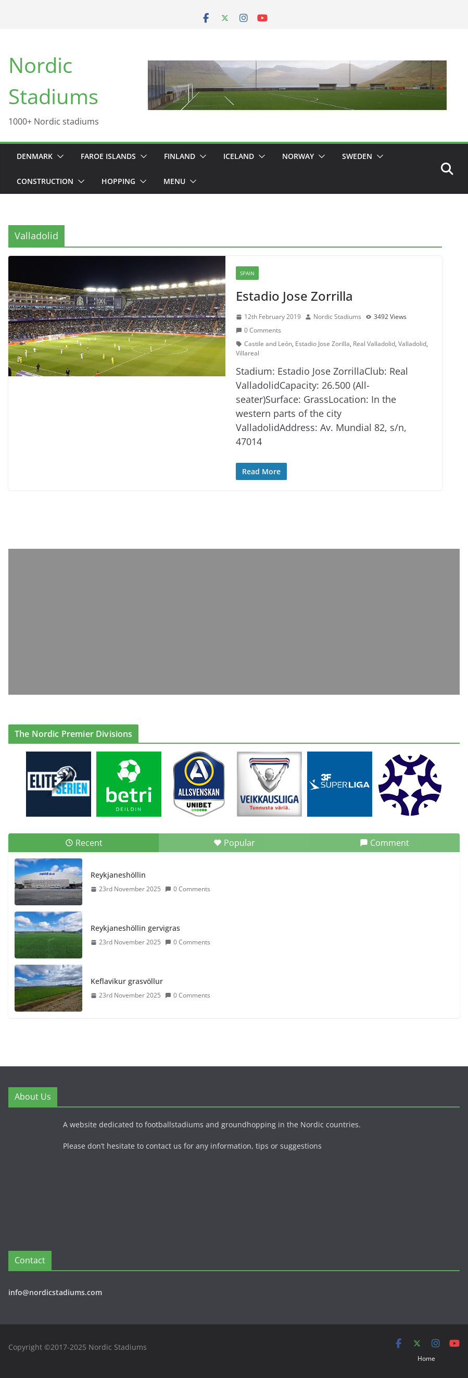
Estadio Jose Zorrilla (294, 295)
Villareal (247, 353)
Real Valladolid (374, 343)
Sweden (357, 156)
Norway (298, 156)
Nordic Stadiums (337, 316)
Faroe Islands (108, 156)
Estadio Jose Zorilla (322, 343)
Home (426, 1358)
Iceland (238, 156)
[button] (58, 156)
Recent (84, 842)
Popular (234, 842)
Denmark (35, 156)
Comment (384, 842)
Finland (179, 156)
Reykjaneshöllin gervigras (135, 928)
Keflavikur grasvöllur (127, 981)
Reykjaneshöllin (118, 875)
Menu (174, 181)
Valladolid (412, 343)
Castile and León (268, 343)
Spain (247, 273)
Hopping (118, 181)
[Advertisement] (234, 622)
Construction (45, 181)
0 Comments (258, 330)
